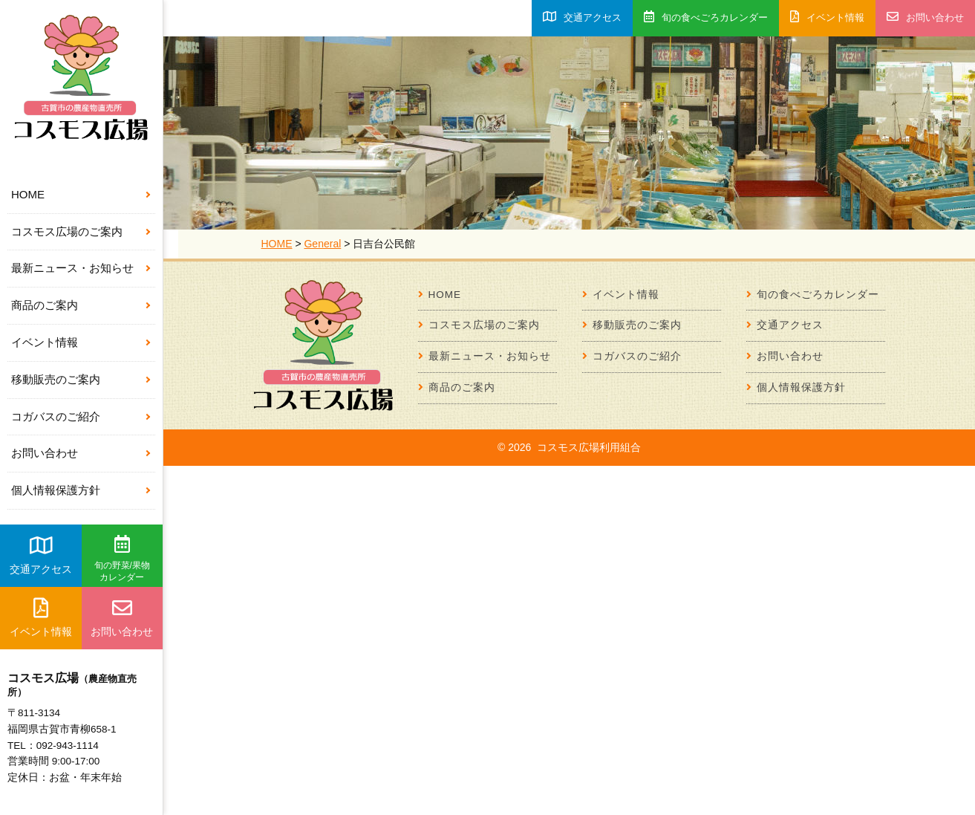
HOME (28, 194)
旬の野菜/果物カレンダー (122, 558)
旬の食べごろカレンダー (706, 16)
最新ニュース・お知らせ (72, 268)
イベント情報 (44, 342)
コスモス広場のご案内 (67, 231)
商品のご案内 (44, 305)
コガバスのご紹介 (55, 416)
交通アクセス (41, 555)
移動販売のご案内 (55, 379)
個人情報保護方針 (55, 490)
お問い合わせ (44, 453)
